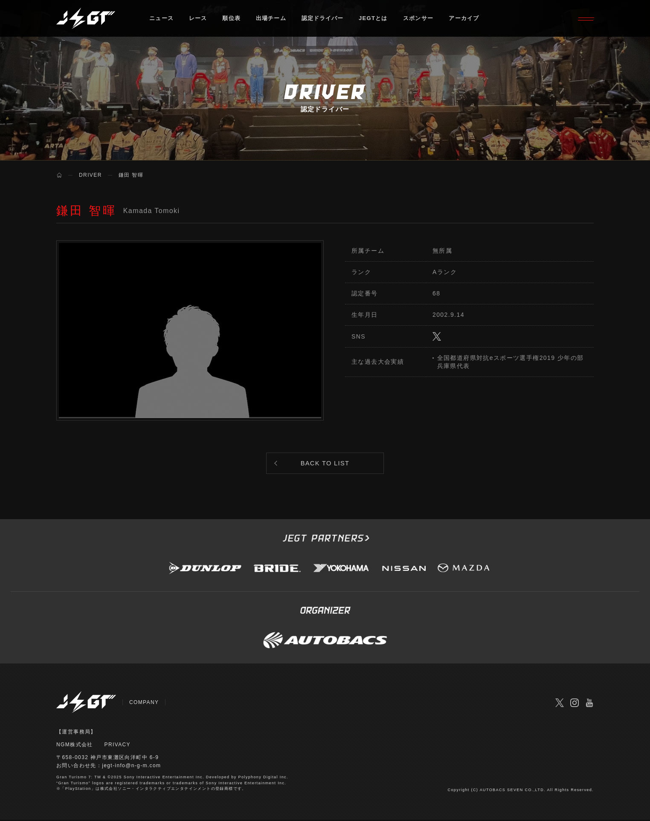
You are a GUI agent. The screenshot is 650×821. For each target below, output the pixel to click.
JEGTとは (374, 19)
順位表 (232, 19)
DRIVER (90, 175)
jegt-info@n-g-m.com (131, 767)
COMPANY (144, 704)
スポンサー (419, 19)
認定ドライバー (323, 19)
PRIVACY (117, 746)
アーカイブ (465, 19)
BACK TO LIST (325, 463)
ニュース (161, 19)
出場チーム (271, 19)
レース (198, 19)
